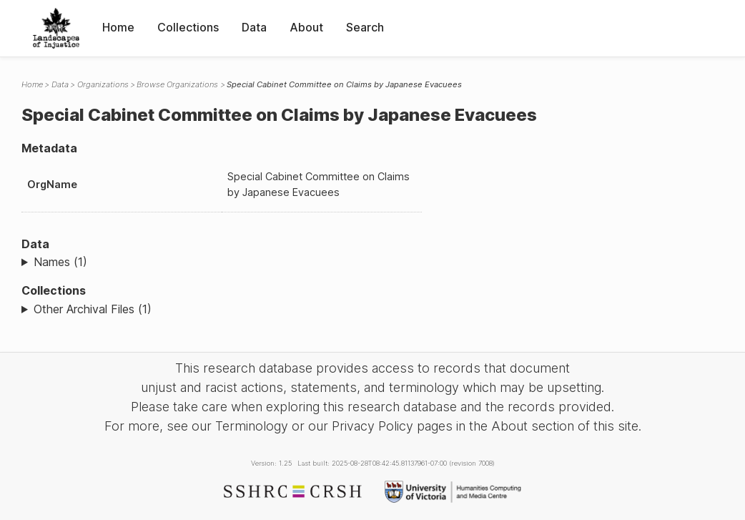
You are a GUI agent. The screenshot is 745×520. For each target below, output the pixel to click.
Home (118, 27)
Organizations (103, 84)
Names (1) (60, 262)
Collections (188, 27)
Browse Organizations (177, 84)
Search (365, 27)
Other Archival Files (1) (93, 309)
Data (254, 27)
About (306, 27)
